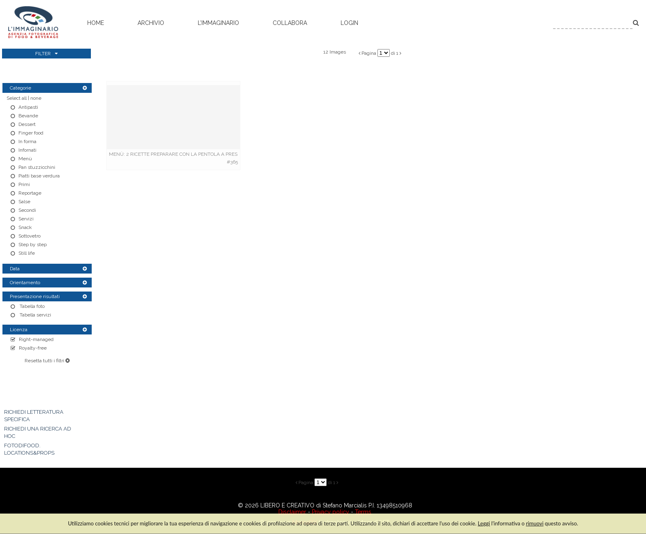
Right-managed (36, 339)
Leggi (484, 523)
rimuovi (535, 523)
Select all (17, 98)
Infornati (27, 150)
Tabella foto (31, 306)
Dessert (27, 124)
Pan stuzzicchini (36, 167)
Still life (26, 253)
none (35, 98)
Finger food (30, 133)
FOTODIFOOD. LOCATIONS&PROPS (29, 449)
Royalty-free (33, 348)
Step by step (32, 244)
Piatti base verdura (39, 176)
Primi (24, 184)
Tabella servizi (34, 315)
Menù (25, 159)
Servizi (26, 219)
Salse (24, 201)
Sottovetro (29, 236)
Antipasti (28, 107)
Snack (25, 227)
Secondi (27, 210)
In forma (27, 141)
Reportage (29, 193)
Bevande (28, 116)
